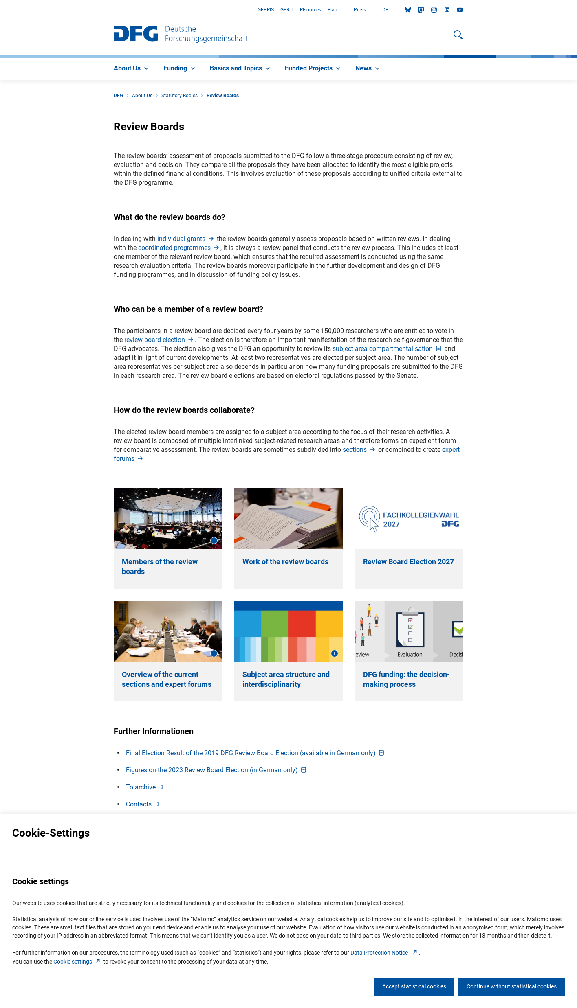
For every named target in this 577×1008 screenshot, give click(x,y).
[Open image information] (214, 540)
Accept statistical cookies (414, 986)
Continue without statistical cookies (512, 986)
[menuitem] (132, 69)
